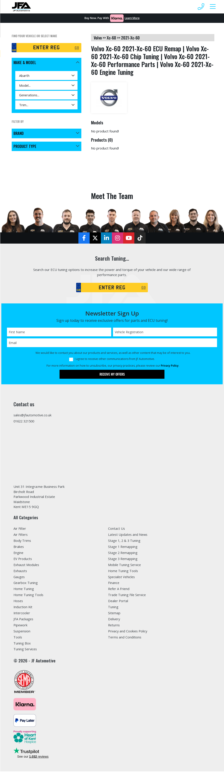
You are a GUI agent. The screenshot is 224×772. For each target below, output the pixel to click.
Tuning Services (25, 650)
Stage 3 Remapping (123, 559)
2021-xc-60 (130, 38)
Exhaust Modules (26, 565)
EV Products (22, 559)
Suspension (22, 632)
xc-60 (111, 38)
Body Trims (22, 541)
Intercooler (22, 614)
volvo (98, 38)
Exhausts (20, 571)
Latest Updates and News (128, 535)
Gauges (19, 577)
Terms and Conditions (125, 638)
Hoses (18, 601)
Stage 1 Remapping (123, 547)
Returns (114, 626)
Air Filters (20, 535)
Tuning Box (22, 644)
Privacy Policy (170, 366)
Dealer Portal (118, 601)
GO (77, 47)
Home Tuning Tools (28, 595)
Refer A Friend (119, 589)
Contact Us (116, 529)
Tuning (113, 607)
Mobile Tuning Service (125, 565)
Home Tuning (23, 589)
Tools (17, 638)
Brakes (18, 547)
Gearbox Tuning (25, 583)
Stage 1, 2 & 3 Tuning (124, 541)
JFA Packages (23, 620)
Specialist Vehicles (122, 577)
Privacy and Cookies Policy (128, 632)
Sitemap (114, 614)
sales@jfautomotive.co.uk (33, 415)
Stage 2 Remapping (123, 553)
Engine (18, 553)
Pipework (20, 626)
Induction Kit (23, 607)
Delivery (114, 620)
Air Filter (19, 529)
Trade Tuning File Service (127, 595)
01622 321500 (25, 421)
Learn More (132, 18)
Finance (114, 583)
